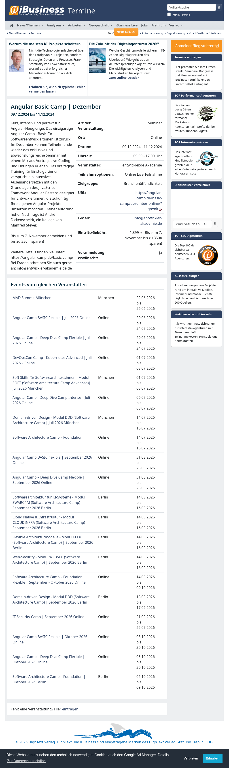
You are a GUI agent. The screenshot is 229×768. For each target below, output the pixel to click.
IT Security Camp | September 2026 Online (48, 616)
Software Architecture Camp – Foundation (48, 437)
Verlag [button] (174, 25)
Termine (35, 33)
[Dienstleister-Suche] (192, 224)
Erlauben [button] (213, 758)
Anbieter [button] (75, 25)
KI (189, 33)
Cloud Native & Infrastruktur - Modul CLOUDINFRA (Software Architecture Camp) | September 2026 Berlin (50, 522)
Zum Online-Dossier (124, 78)
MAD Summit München (32, 297)
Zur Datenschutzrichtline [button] (26, 761)
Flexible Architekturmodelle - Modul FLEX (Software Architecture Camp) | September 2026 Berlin (53, 542)
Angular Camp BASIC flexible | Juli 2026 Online (52, 317)
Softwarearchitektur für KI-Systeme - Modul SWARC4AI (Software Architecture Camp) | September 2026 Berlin (49, 502)
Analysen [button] (54, 25)
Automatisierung (151, 33)
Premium (158, 25)
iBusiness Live (126, 26)
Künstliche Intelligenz (207, 33)
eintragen (70, 709)
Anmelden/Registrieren (194, 45)
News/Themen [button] (28, 25)
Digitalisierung (175, 33)
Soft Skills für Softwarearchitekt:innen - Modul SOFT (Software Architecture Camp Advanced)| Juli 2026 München (52, 383)
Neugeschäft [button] (99, 25)
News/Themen (17, 33)
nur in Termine (181, 14)
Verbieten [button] (191, 758)
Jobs (144, 25)
